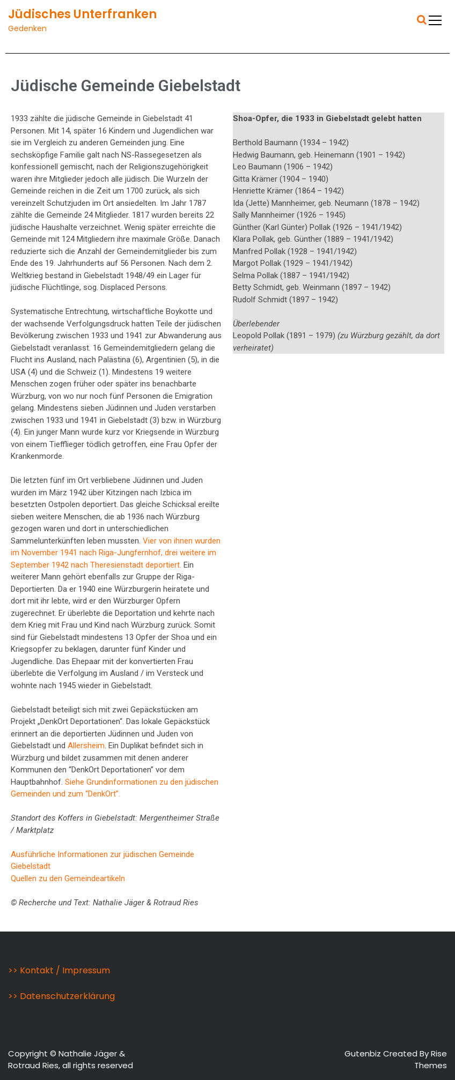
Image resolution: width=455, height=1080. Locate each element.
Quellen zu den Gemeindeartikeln (68, 878)
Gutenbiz (363, 1053)
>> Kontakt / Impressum (59, 970)
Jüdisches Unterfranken (82, 14)
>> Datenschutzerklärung (61, 996)
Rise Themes (430, 1059)
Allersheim (86, 745)
